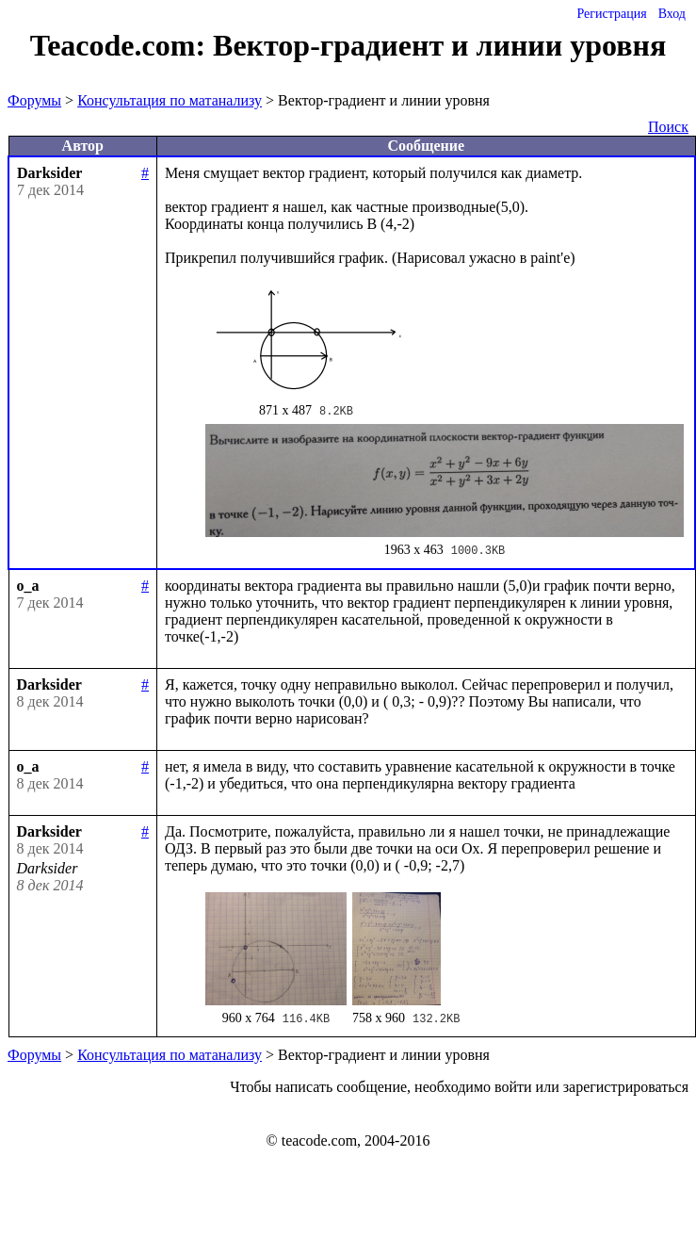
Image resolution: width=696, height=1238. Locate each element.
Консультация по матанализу (169, 100)
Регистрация (611, 14)
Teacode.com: (121, 45)
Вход (672, 14)
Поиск (668, 127)
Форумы (34, 100)
